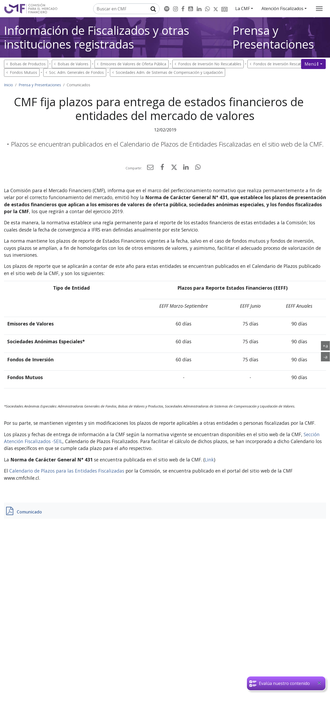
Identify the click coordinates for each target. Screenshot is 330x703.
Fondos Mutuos (23, 72)
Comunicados (78, 84)
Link (209, 459)
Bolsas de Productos (28, 63)
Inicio (8, 84)
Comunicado (29, 512)
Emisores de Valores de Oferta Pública (133, 63)
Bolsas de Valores (73, 63)
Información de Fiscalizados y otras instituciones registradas (96, 37)
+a (326, 345)
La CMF (242, 8)
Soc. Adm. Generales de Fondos (76, 72)
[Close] (319, 682)
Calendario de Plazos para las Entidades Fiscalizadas (66, 471)
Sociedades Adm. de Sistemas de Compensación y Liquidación (169, 72)
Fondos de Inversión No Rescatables (209, 63)
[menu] (319, 8)
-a (326, 356)
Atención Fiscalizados (282, 8)
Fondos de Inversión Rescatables (281, 63)
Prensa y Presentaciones (273, 37)
